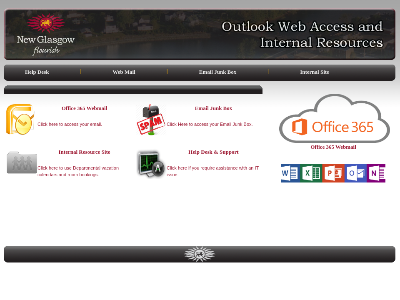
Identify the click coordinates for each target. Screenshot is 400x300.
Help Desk (37, 72)
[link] (333, 218)
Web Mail (123, 72)
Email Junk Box (218, 72)
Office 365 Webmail (333, 147)
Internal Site (314, 72)
